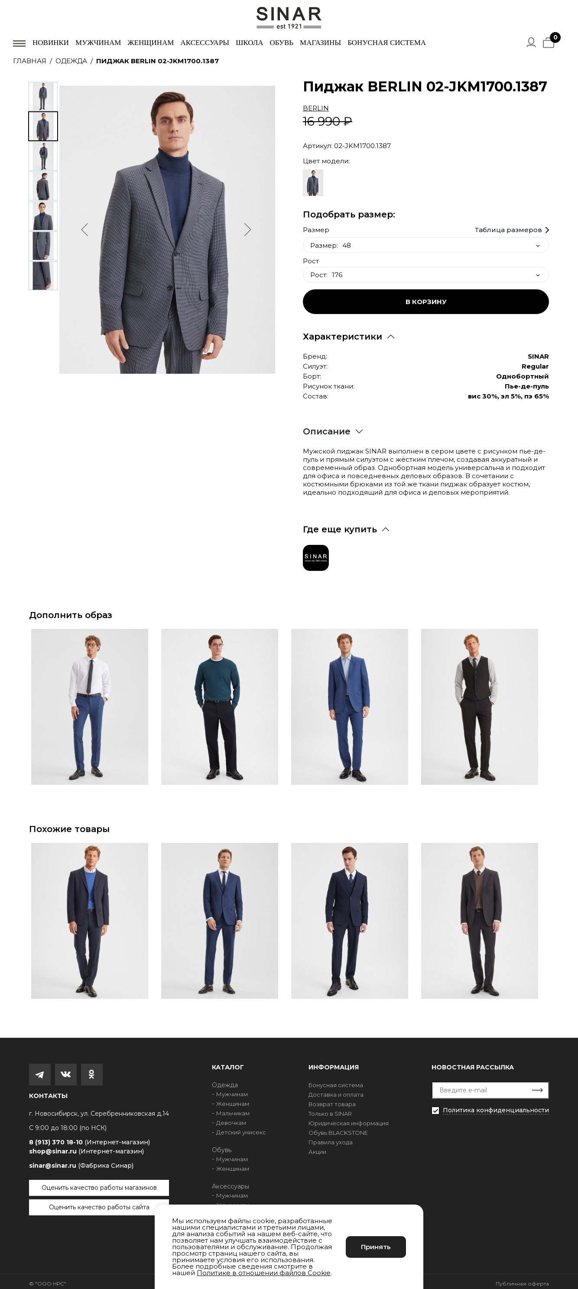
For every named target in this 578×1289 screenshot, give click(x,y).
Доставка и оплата (336, 1090)
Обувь (281, 43)
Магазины (320, 43)
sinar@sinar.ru (81, 1161)
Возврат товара (332, 1099)
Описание (327, 427)
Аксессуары (204, 43)
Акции (317, 1147)
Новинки (50, 43)
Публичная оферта (522, 1279)
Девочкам (231, 1118)
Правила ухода (330, 1137)
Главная (29, 61)
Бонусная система (386, 43)
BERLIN (316, 108)
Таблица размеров (508, 226)
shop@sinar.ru (86, 1147)
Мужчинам (98, 43)
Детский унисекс (241, 1127)
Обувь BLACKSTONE (338, 1128)
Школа (249, 43)
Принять (376, 1247)
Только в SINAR (330, 1109)
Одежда (71, 61)
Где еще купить (340, 525)
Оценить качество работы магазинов (99, 1183)
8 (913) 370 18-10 (89, 1138)
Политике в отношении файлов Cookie (264, 1273)
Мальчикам (233, 1108)
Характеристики (342, 332)
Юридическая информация (348, 1118)
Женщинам (150, 43)
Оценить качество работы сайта (99, 1203)
